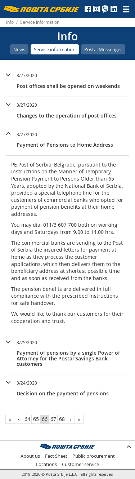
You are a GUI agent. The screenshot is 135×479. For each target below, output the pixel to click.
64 (27, 419)
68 (62, 419)
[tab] (67, 81)
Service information (55, 49)
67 (53, 419)
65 (36, 419)
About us (30, 456)
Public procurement (93, 456)
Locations (46, 464)
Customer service (80, 464)
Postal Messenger (103, 49)
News (19, 49)
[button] (67, 80)
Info (10, 22)
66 (45, 419)
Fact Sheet (56, 456)
